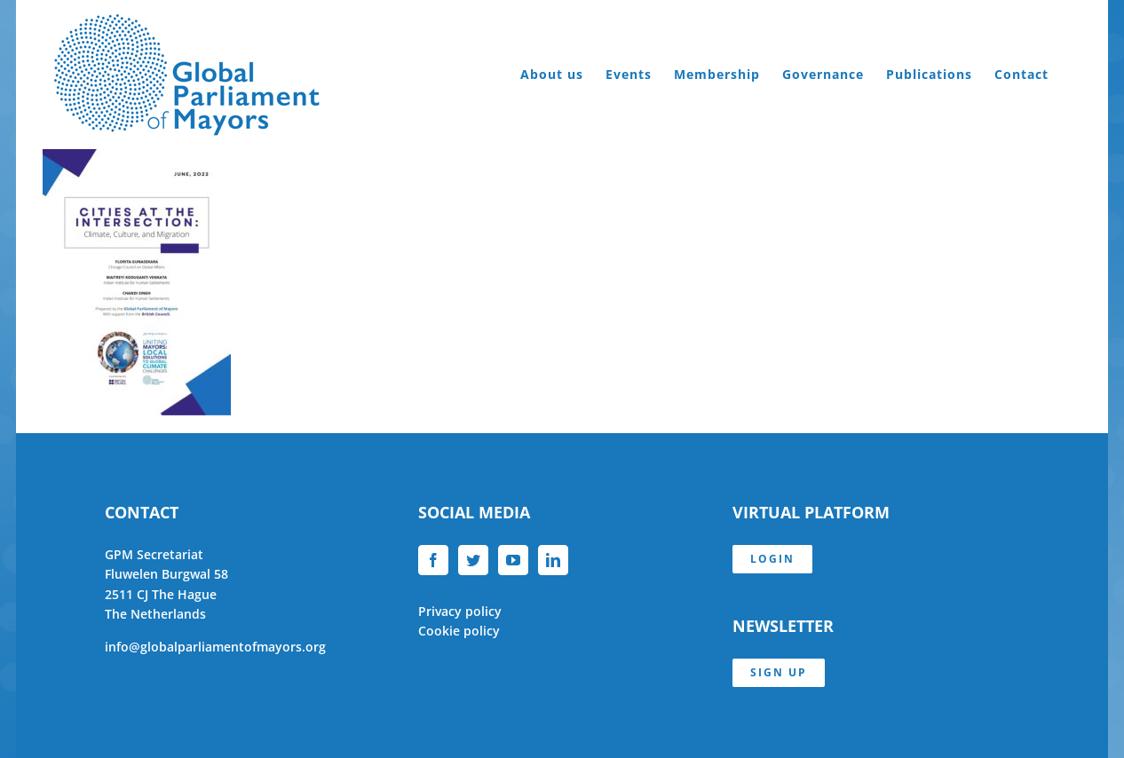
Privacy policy (460, 611)
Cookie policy (459, 630)
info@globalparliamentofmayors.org (215, 646)
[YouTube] (513, 560)
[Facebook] (433, 560)
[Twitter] (473, 560)
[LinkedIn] (553, 560)
